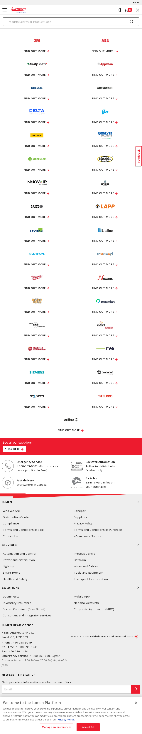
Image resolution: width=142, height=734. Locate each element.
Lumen (71, 502)
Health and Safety (15, 579)
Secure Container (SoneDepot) (24, 609)
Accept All (88, 727)
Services (71, 545)
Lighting (8, 566)
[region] (71, 715)
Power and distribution (19, 560)
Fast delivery (25, 480)
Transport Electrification (91, 579)
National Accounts (86, 603)
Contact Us (10, 536)
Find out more (35, 51)
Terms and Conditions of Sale (23, 530)
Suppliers (80, 517)
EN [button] (133, 2)
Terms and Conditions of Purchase (98, 530)
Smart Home (11, 573)
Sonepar (80, 511)
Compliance (11, 523)
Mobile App (82, 596)
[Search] (71, 22)
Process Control (85, 554)
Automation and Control (19, 554)
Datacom (80, 560)
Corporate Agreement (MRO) (94, 609)
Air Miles (91, 478)
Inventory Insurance (17, 603)
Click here (12, 449)
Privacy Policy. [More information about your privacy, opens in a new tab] (66, 719)
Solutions (71, 588)
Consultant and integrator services (27, 615)
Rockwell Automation (100, 462)
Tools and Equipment (88, 573)
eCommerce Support (88, 536)
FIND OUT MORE (35, 122)
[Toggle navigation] (4, 10)
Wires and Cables (86, 566)
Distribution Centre (16, 517)
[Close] (136, 703)
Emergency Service (29, 462)
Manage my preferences (56, 727)
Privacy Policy (83, 523)
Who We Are (11, 511)
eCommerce (11, 596)
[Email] (66, 689)
